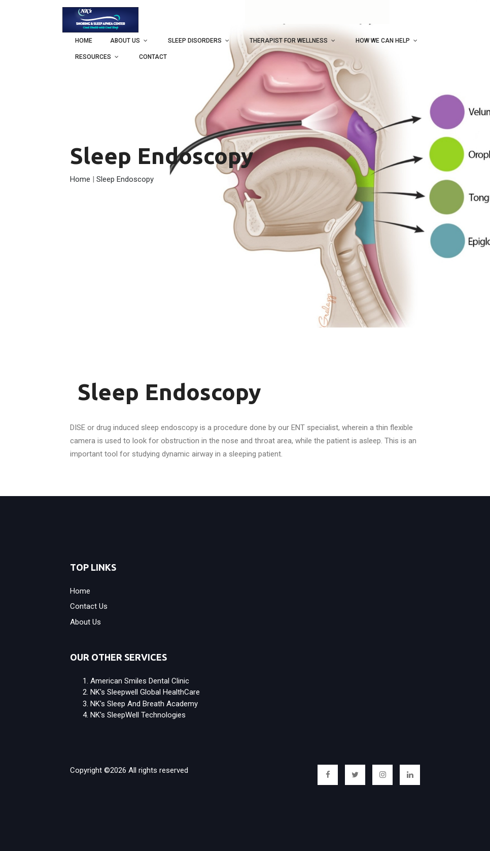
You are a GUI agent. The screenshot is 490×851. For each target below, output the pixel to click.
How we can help (383, 40)
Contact (153, 56)
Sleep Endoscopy (125, 179)
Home (83, 40)
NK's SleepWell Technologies (138, 714)
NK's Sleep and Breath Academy (144, 703)
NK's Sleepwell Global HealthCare (145, 692)
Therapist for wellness (289, 40)
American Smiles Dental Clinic (139, 680)
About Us (125, 40)
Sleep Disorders (195, 40)
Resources (93, 56)
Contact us (89, 606)
